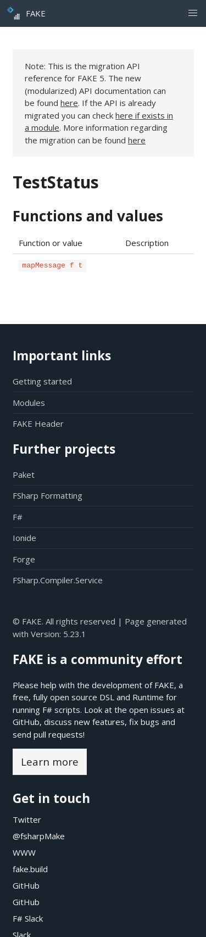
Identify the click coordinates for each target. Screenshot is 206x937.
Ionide (24, 537)
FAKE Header (38, 423)
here (69, 102)
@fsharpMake (39, 835)
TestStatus (56, 182)
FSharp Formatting (47, 495)
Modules (29, 402)
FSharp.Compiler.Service (58, 580)
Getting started (42, 381)
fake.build (30, 868)
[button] (192, 13)
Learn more (50, 761)
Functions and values (88, 216)
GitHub (26, 721)
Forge (24, 559)
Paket (24, 474)
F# (18, 516)
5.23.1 (74, 633)
